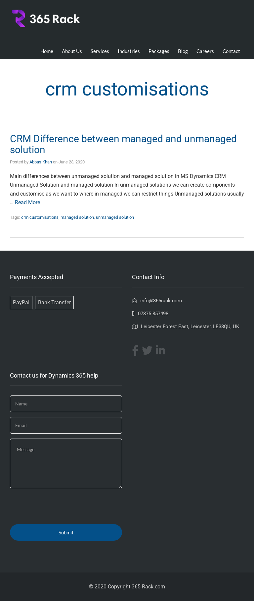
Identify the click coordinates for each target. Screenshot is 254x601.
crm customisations (40, 217)
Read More (27, 202)
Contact (231, 51)
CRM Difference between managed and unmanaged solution (123, 144)
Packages (158, 51)
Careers (205, 51)
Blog (183, 51)
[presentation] (60, 506)
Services (100, 51)
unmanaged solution (115, 217)
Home (46, 51)
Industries (129, 51)
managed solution (77, 217)
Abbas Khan (40, 161)
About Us (72, 51)
